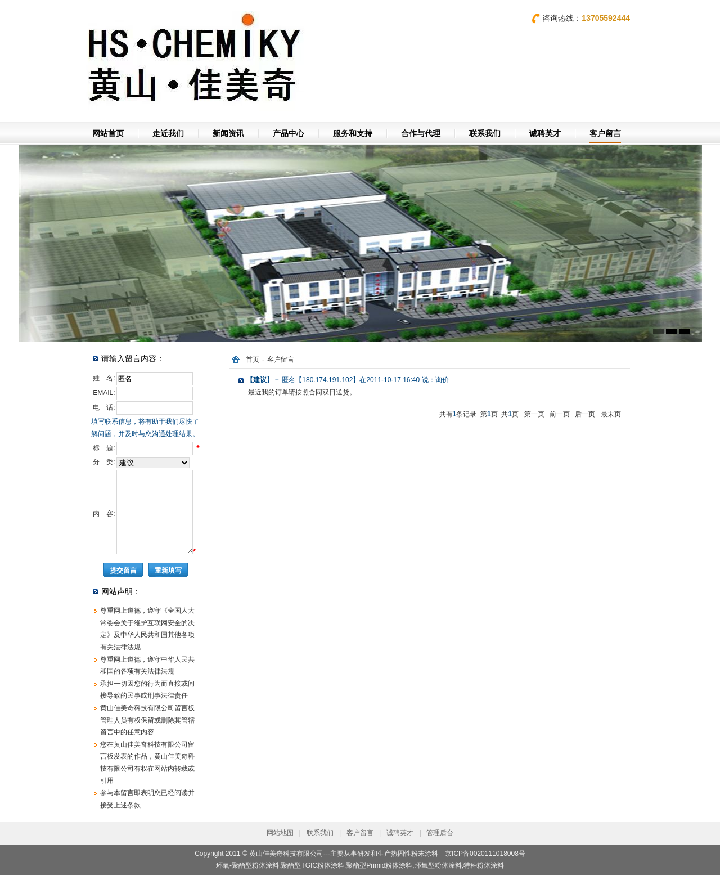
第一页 (534, 414)
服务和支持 (352, 133)
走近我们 (168, 133)
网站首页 (108, 133)
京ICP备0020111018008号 (485, 854)
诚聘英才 (545, 133)
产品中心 (288, 133)
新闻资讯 (228, 133)
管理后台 (439, 833)
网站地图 (280, 833)
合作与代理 (420, 133)
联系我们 (485, 133)
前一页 (560, 414)
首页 (252, 360)
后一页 (585, 414)
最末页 (611, 414)
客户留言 (605, 133)
